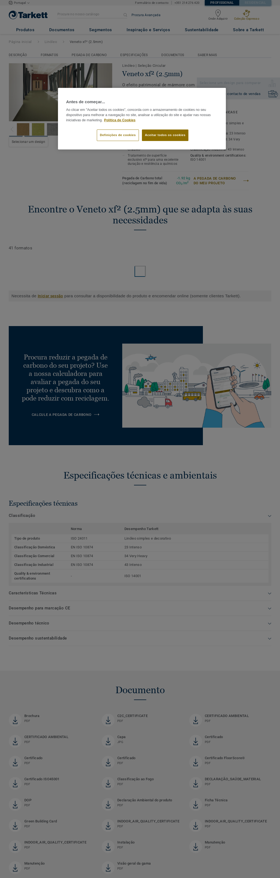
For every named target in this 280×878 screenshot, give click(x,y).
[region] (142, 119)
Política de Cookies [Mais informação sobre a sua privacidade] (120, 120)
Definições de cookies (118, 135)
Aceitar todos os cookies (165, 135)
